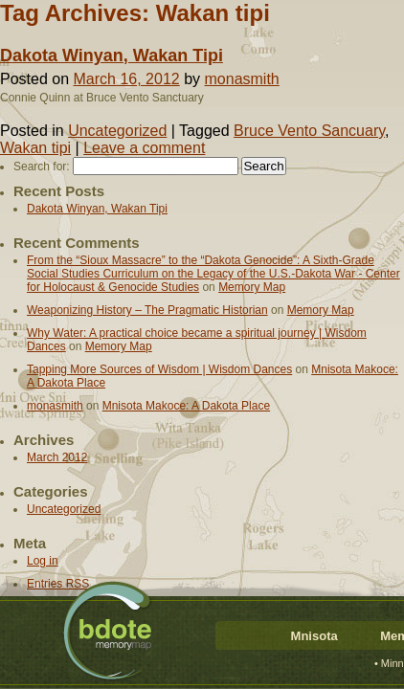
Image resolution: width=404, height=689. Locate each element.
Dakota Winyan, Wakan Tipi (111, 55)
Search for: (41, 166)
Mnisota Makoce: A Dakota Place (186, 405)
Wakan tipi (35, 148)
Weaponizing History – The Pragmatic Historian (147, 310)
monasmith (242, 79)
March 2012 (57, 457)
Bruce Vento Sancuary (309, 130)
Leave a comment (144, 148)
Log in (42, 560)
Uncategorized (117, 130)
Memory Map (251, 287)
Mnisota (314, 636)
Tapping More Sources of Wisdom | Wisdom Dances (159, 369)
